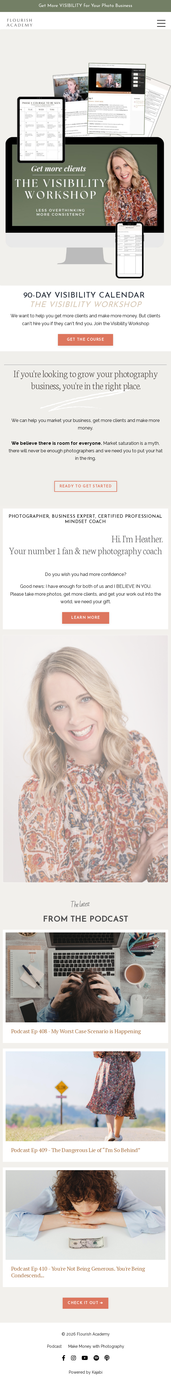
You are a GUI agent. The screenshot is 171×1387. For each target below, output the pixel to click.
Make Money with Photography (96, 1346)
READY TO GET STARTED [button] (85, 486)
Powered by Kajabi (85, 1372)
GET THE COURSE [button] (85, 340)
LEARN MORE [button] (85, 618)
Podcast (54, 1346)
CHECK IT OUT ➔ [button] (85, 1303)
